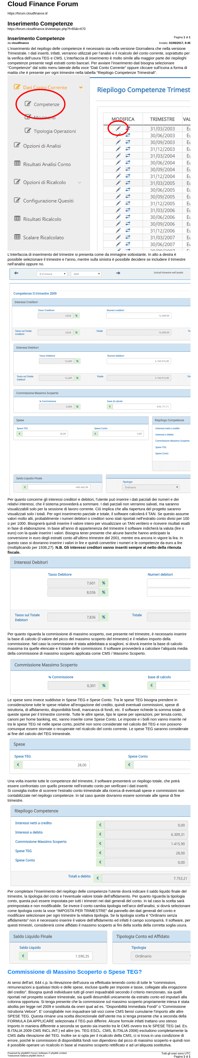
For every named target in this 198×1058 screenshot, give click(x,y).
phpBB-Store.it (36, 1055)
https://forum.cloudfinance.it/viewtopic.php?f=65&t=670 (46, 29)
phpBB (24, 1053)
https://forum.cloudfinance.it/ (27, 13)
